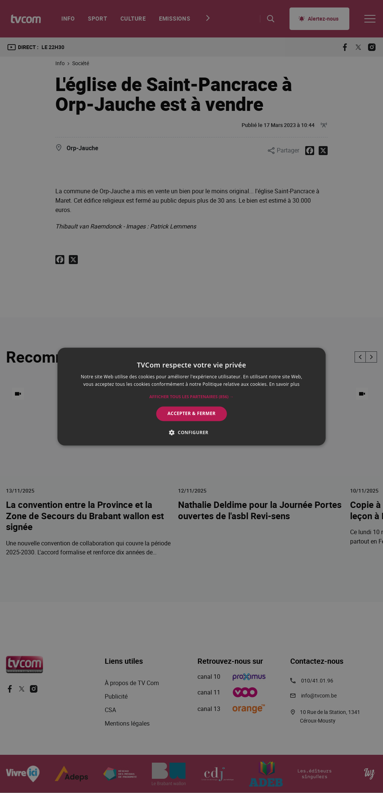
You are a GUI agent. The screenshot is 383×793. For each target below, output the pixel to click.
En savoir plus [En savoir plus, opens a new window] (284, 384)
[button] (191, 397)
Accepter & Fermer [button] (192, 414)
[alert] (191, 396)
